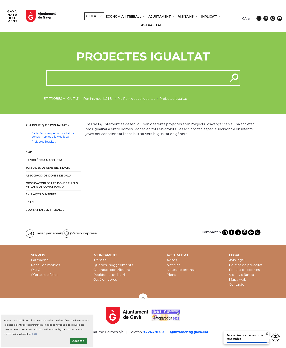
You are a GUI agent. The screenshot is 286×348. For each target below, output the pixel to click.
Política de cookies (244, 270)
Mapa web (237, 279)
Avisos (172, 260)
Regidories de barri (109, 275)
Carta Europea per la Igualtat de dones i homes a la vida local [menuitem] (52, 135)
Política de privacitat (246, 265)
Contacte (236, 284)
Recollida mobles (45, 265)
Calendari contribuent (111, 270)
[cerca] (135, 78)
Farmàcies (40, 260)
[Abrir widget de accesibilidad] (275, 337)
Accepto (78, 341)
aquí (35, 333)
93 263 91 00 (153, 332)
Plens (171, 275)
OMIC (35, 270)
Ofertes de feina (44, 275)
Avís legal (237, 260)
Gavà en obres (105, 279)
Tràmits (99, 260)
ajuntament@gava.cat (189, 332)
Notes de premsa (181, 270)
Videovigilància (241, 275)
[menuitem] (94, 16)
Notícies (173, 265)
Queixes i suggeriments (113, 265)
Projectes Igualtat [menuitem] (43, 141)
